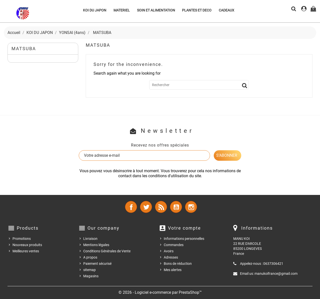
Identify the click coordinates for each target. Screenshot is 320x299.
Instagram (191, 207)
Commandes (174, 245)
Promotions (21, 239)
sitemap (89, 270)
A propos (90, 257)
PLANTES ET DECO (197, 10)
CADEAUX (226, 10)
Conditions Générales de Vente (106, 251)
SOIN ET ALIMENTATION (156, 10)
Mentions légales (96, 245)
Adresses (171, 257)
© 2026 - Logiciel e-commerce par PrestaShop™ (160, 292)
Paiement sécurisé (97, 264)
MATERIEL (122, 10)
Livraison (90, 239)
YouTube (176, 207)
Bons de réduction (178, 264)
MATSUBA (24, 48)
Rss (161, 207)
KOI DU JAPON (94, 10)
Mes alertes (173, 270)
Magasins (90, 276)
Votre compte (184, 228)
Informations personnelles (184, 239)
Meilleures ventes (25, 251)
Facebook (131, 207)
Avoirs (169, 251)
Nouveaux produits (27, 245)
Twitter (146, 207)
